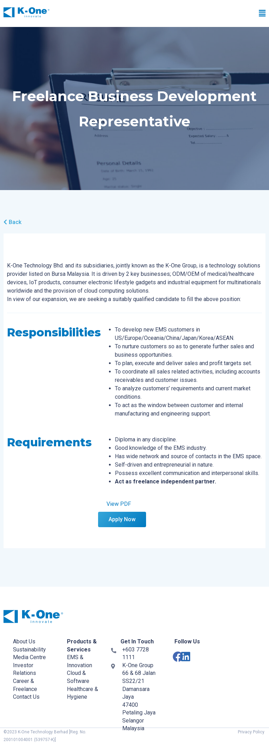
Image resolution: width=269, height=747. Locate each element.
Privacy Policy (251, 731)
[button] (188, 13)
